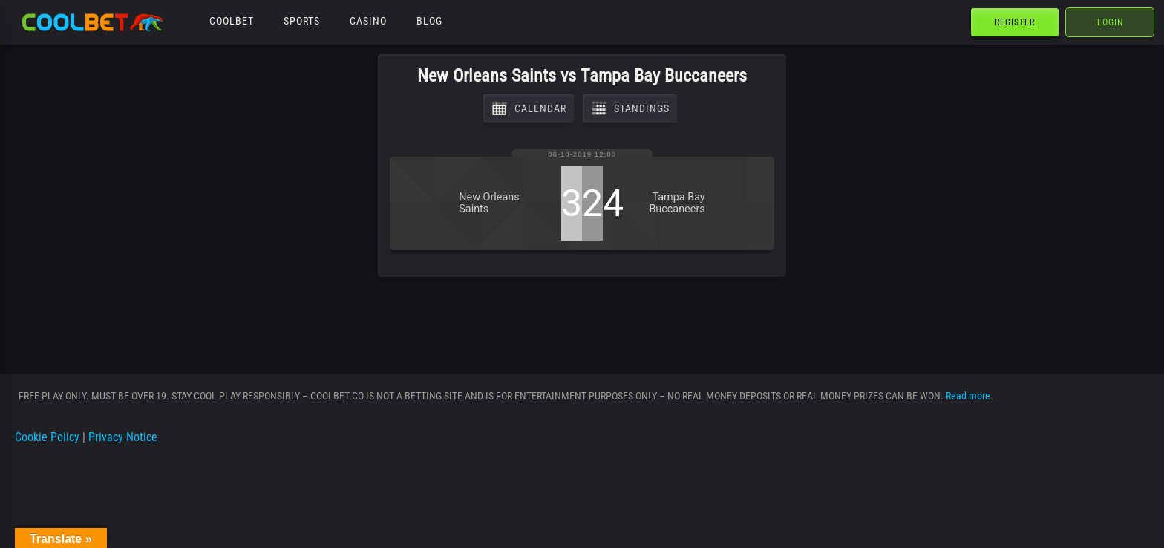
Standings (630, 108)
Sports (302, 21)
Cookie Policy (47, 437)
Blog (429, 21)
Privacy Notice (122, 437)
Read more (968, 396)
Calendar (528, 108)
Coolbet (231, 21)
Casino (368, 21)
